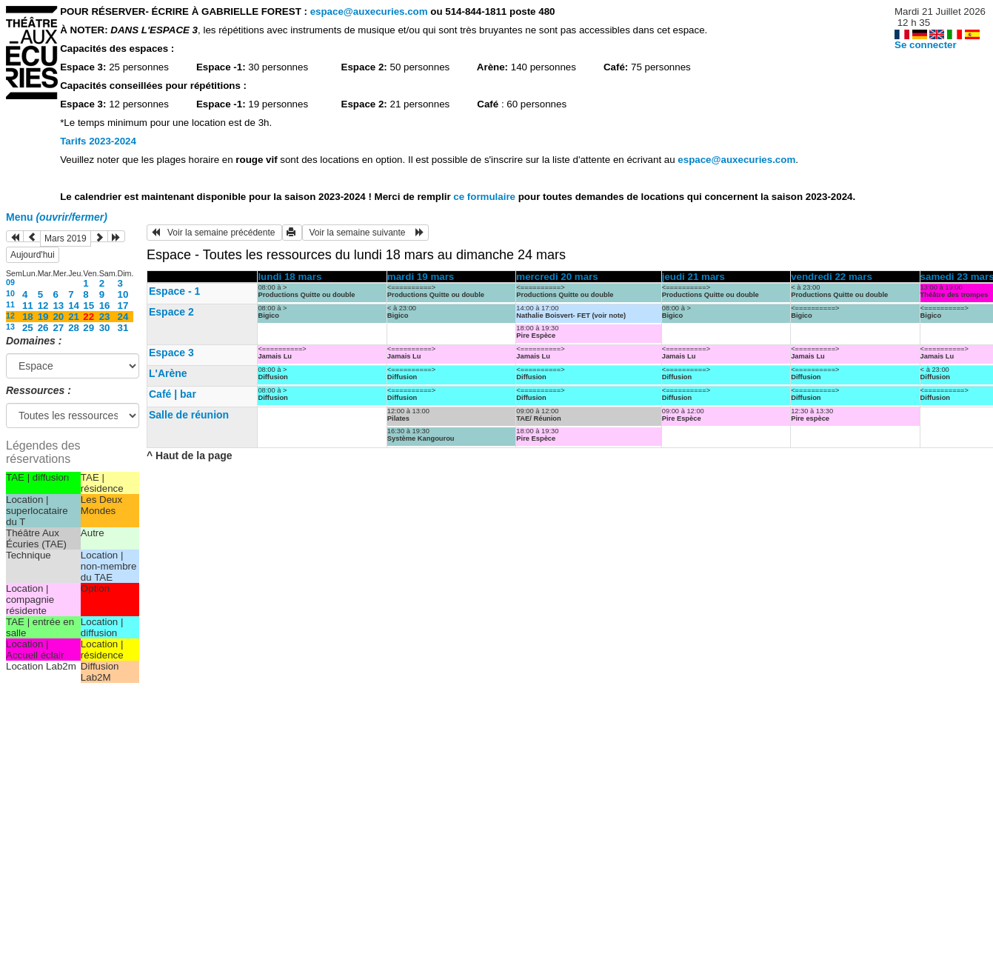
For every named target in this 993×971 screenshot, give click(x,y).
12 (43, 305)
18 (27, 316)
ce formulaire (485, 196)
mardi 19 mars (420, 276)
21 (73, 316)
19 (43, 316)
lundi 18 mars (289, 276)
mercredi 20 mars (557, 276)
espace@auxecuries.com (369, 11)
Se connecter (926, 44)
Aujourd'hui (32, 255)
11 (10, 304)
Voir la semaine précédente (214, 232)
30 (104, 327)
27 (58, 327)
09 (10, 282)
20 (58, 316)
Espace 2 (171, 312)
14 (73, 305)
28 (73, 327)
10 (10, 293)
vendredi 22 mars (831, 276)
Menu (56, 217)
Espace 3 (171, 352)
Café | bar (172, 394)
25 (27, 327)
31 (123, 327)
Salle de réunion (189, 415)
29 (88, 327)
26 (43, 327)
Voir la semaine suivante (365, 232)
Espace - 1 (174, 291)
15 (88, 305)
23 (104, 316)
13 (58, 305)
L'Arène (168, 373)
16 (104, 305)
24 (123, 316)
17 (123, 305)
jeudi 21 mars (693, 276)
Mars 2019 (65, 238)
